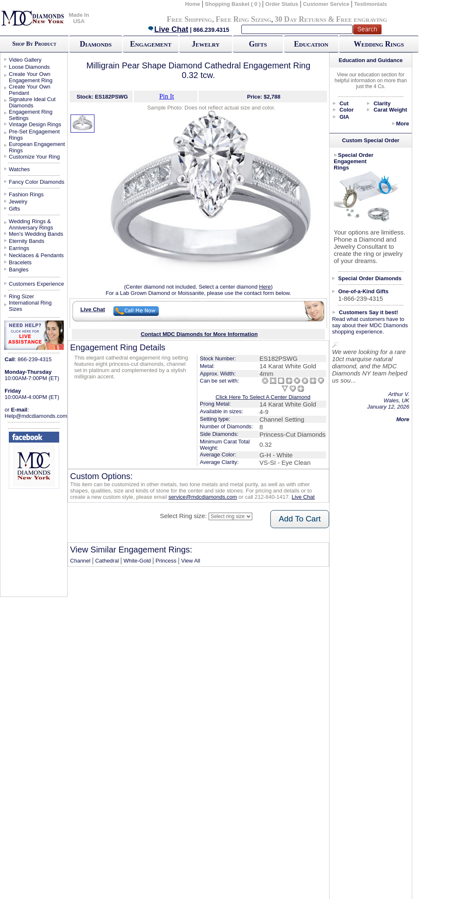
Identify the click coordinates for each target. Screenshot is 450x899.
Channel (80, 561)
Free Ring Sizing (244, 19)
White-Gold (137, 561)
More (402, 123)
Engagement (151, 44)
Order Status (281, 4)
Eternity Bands (26, 241)
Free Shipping (189, 19)
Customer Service (326, 4)
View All (190, 561)
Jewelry (206, 44)
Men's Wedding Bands (36, 234)
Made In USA (79, 18)
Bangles (19, 269)
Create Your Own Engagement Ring (30, 77)
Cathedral (107, 561)
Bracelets (20, 262)
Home (192, 4)
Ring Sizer (21, 296)
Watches (19, 169)
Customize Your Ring (34, 157)
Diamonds (96, 44)
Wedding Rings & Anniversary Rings (31, 224)
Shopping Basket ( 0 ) (233, 4)
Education (311, 44)
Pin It (166, 96)
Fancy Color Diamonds (36, 182)
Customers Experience (36, 284)
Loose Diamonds (29, 67)
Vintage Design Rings (35, 124)
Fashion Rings (26, 194)
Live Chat (167, 29)
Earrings (19, 248)
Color (347, 110)
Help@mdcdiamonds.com (36, 416)
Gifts (258, 44)
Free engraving (361, 19)
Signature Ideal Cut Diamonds (32, 102)
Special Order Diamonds (370, 278)
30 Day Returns (300, 19)
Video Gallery (25, 60)
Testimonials (370, 4)
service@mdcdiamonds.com (202, 497)
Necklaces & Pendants (36, 255)
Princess (165, 561)
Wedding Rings (379, 44)
